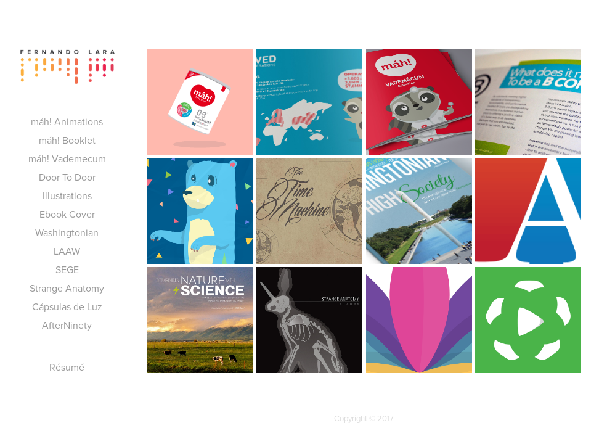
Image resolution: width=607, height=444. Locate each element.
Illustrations (67, 195)
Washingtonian (67, 232)
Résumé (66, 367)
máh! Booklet (67, 140)
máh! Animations (67, 121)
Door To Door (67, 177)
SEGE (67, 269)
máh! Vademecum (67, 158)
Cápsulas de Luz (67, 306)
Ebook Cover (67, 214)
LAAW (67, 251)
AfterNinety (67, 325)
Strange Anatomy (67, 288)
